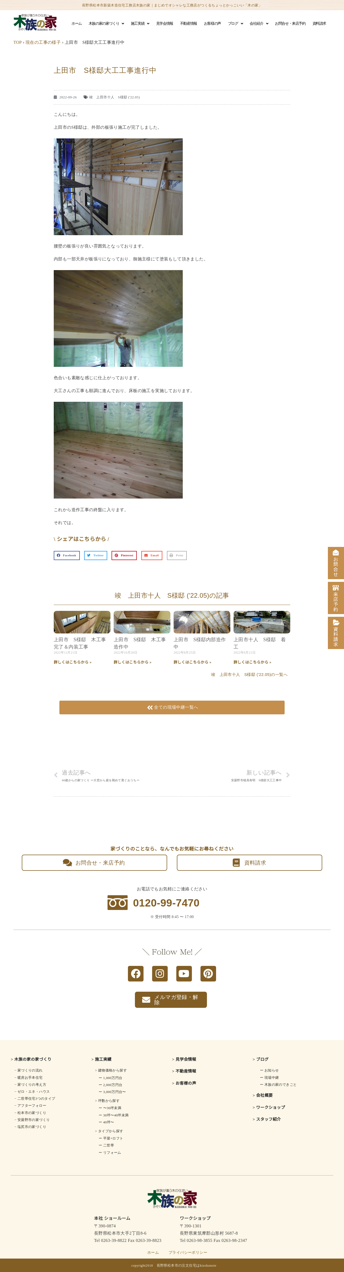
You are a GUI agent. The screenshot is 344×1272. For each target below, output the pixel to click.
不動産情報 (188, 24)
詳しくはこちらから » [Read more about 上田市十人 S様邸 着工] (252, 662)
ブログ (235, 23)
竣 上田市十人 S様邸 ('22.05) (114, 97)
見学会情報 (164, 24)
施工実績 (140, 23)
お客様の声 (212, 24)
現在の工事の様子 (43, 42)
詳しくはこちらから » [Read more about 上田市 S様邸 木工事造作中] (133, 662)
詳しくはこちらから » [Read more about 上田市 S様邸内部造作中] (193, 662)
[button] (67, 555)
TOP (17, 42)
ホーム (76, 24)
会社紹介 (259, 23)
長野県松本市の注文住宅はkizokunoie (187, 1265)
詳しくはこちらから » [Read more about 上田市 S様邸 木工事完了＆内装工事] (73, 662)
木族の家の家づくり (106, 23)
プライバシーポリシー (188, 1252)
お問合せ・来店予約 (290, 24)
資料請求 (319, 24)
